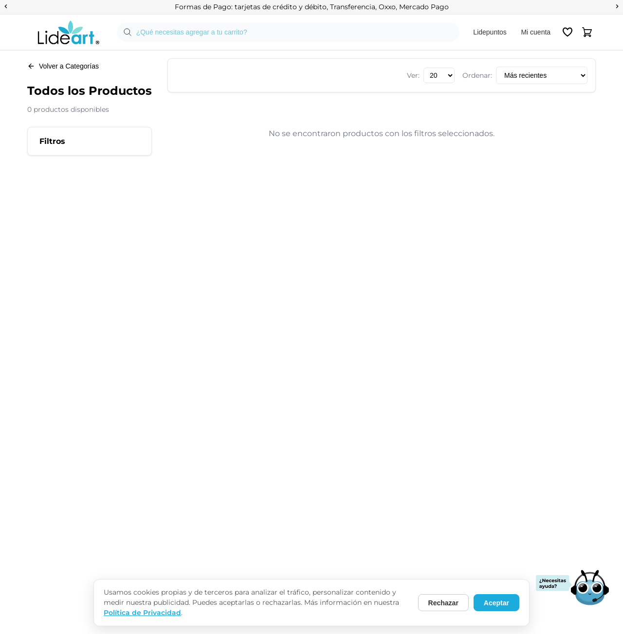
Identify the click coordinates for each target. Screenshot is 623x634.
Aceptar (496, 603)
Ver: (413, 75)
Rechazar (443, 603)
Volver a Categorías (63, 66)
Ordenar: (477, 75)
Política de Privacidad (142, 612)
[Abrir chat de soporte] (572, 588)
